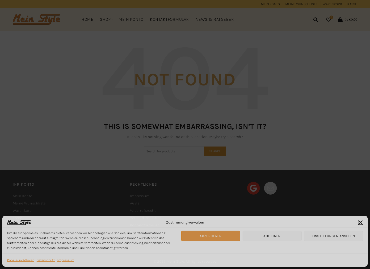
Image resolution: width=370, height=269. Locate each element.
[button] (360, 222)
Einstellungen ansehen (333, 236)
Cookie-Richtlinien (20, 260)
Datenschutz (46, 260)
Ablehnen (272, 236)
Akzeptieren (211, 236)
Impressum (65, 260)
